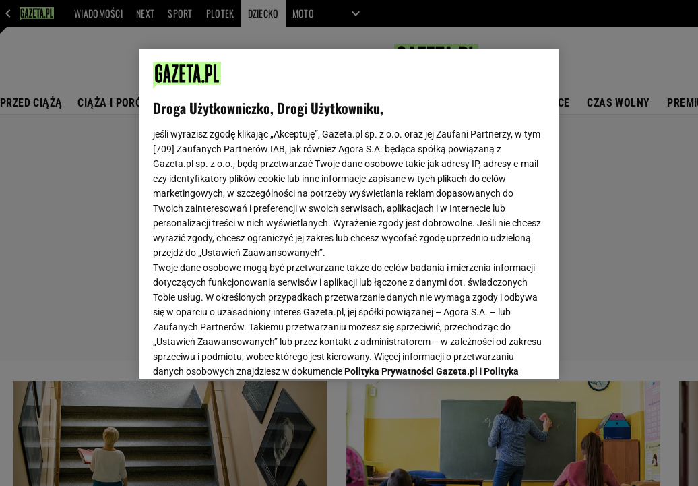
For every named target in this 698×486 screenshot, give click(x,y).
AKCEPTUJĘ (499, 352)
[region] (349, 214)
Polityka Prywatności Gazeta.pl (411, 200)
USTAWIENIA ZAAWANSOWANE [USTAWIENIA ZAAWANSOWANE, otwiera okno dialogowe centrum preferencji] (241, 351)
